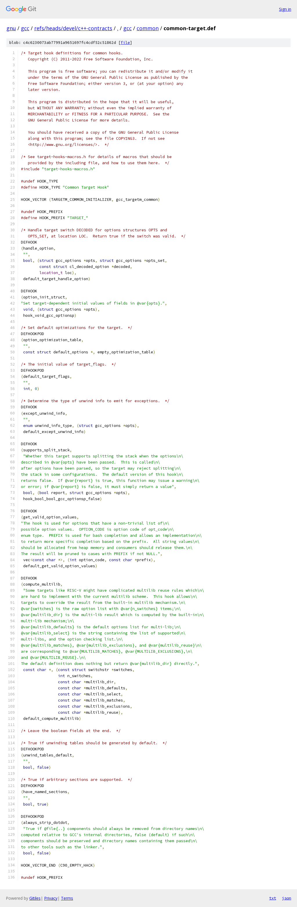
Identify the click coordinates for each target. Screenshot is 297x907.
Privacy (50, 898)
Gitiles (35, 898)
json (286, 898)
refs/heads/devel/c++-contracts (73, 28)
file (125, 42)
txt (272, 898)
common (148, 28)
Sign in (285, 9)
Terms (67, 898)
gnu (11, 28)
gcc (25, 28)
